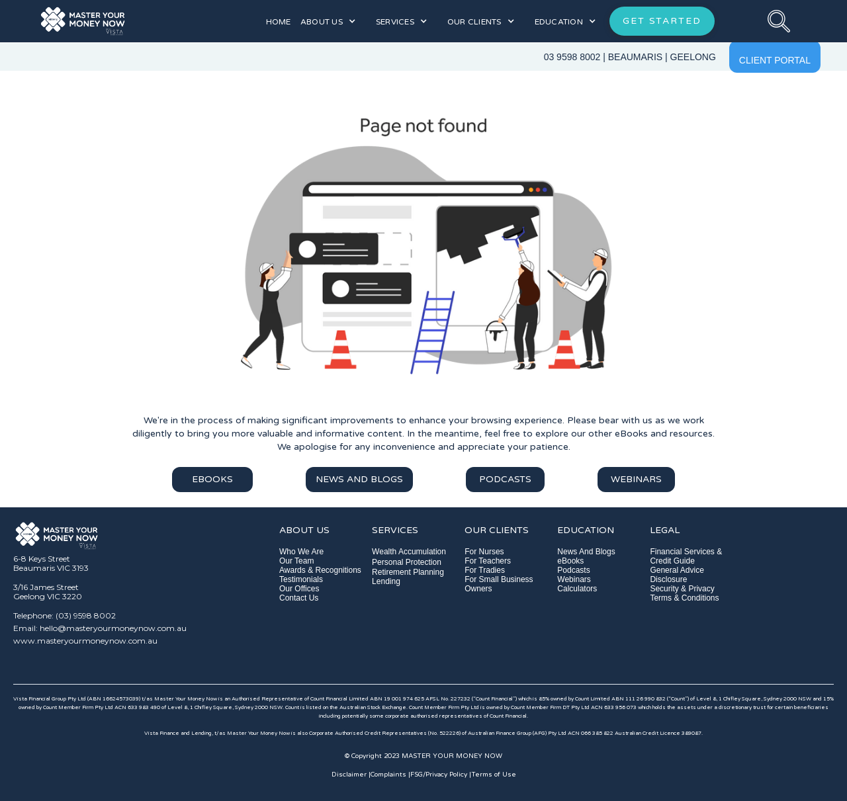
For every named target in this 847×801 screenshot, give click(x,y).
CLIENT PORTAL (775, 60)
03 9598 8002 (572, 57)
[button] (328, 21)
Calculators (577, 588)
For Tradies (485, 570)
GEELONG (693, 57)
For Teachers (488, 561)
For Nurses (484, 551)
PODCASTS (505, 479)
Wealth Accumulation (409, 551)
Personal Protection (406, 562)
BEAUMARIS (635, 57)
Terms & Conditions (684, 598)
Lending (386, 581)
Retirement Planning (408, 572)
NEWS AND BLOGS (359, 479)
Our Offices (299, 588)
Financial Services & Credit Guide (686, 556)
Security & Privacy (682, 588)
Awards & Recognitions (320, 570)
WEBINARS (636, 479)
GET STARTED (662, 20)
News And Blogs (586, 551)
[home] (127, 20)
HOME (278, 21)
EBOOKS (212, 479)
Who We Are (301, 551)
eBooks (570, 561)
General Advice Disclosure (676, 575)
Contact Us (298, 598)
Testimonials (301, 579)
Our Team (296, 561)
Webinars (573, 579)
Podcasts (573, 570)
